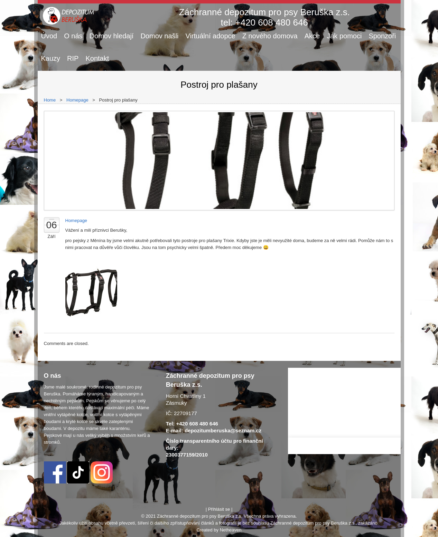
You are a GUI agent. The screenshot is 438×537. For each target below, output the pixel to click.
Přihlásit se (219, 509)
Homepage (77, 100)
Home (50, 100)
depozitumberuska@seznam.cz (223, 430)
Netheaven (231, 530)
